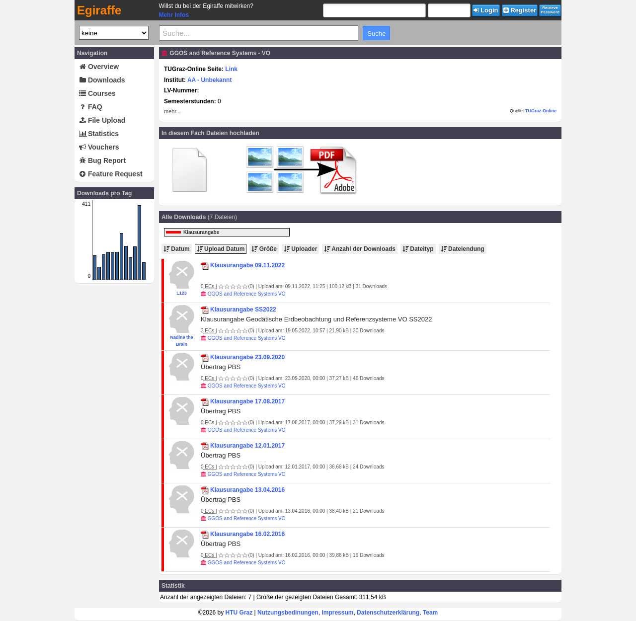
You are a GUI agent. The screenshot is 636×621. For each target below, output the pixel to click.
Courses (97, 93)
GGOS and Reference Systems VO (247, 294)
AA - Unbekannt (209, 80)
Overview (99, 67)
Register (520, 10)
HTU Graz (239, 612)
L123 (181, 293)
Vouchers (99, 147)
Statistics (99, 134)
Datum (176, 248)
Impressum (337, 612)
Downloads (102, 80)
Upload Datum (221, 248)
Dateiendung (462, 248)
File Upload (102, 120)
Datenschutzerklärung (388, 612)
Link (231, 69)
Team (430, 612)
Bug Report (102, 160)
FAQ (90, 107)
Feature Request (111, 174)
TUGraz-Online (540, 110)
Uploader (300, 248)
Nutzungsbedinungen (287, 612)
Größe (264, 248)
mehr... (172, 111)
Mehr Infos (174, 14)
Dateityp (418, 248)
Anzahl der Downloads (360, 248)
